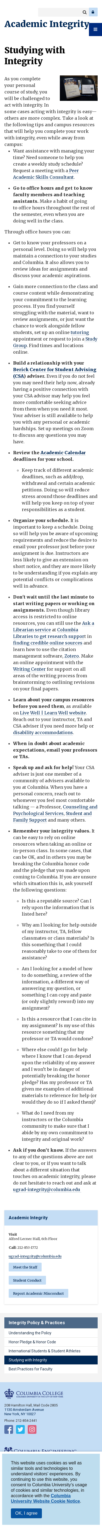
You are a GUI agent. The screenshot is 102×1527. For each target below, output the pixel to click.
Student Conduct (27, 1280)
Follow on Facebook (8, 1430)
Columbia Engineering (16, 12)
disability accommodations (43, 732)
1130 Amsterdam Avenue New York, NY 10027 (24, 1412)
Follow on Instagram (32, 1430)
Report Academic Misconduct (38, 1293)
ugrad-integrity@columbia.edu (47, 1189)
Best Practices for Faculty (30, 1369)
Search (84, 12)
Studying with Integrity (28, 1360)
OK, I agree (26, 1515)
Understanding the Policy (30, 1333)
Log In (93, 12)
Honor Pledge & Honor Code (32, 1342)
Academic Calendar (63, 452)
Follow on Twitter (20, 1430)
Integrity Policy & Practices (37, 1322)
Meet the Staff (25, 1267)
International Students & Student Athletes (45, 1351)
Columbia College (8, 12)
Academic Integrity (46, 24)
